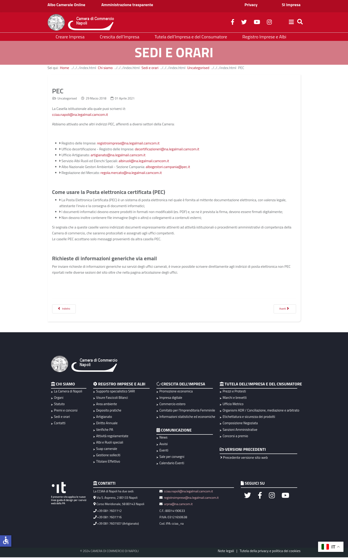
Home (64, 67)
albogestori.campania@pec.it (168, 166)
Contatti (60, 424)
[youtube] (257, 22)
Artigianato (104, 417)
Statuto (59, 404)
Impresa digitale (170, 398)
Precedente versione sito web (244, 458)
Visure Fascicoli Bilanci (112, 398)
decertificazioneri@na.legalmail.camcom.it (167, 149)
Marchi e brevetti (235, 398)
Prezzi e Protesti (234, 391)
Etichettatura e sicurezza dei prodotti (249, 417)
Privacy (250, 5)
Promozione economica (176, 391)
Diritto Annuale (107, 424)
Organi (58, 398)
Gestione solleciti (108, 455)
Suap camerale (106, 449)
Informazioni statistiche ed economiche (186, 417)
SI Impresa (291, 5)
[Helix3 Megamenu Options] (291, 22)
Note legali (226, 551)
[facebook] (232, 22)
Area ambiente (106, 404)
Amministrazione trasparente (127, 5)
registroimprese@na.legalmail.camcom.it (128, 143)
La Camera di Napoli (68, 391)
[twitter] (244, 22)
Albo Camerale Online (66, 5)
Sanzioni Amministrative (240, 430)
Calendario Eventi (171, 463)
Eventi (163, 451)
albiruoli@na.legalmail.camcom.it (144, 161)
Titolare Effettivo (108, 462)
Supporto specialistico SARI (115, 391)
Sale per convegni (171, 457)
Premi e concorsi (66, 411)
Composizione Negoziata (240, 424)
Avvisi (163, 444)
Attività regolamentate (112, 436)
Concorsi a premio (235, 436)
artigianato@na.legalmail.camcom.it (117, 155)
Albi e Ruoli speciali (109, 443)
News (163, 438)
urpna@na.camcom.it (178, 504)
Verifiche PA (104, 430)
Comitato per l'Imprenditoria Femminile (186, 411)
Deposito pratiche (108, 411)
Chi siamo (105, 67)
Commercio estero (172, 404)
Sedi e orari (149, 67)
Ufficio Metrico (233, 404)
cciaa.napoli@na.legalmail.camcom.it (80, 114)
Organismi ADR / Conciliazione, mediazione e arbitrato (260, 411)
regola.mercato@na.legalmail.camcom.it (131, 172)
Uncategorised (198, 67)
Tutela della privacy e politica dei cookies (270, 551)
